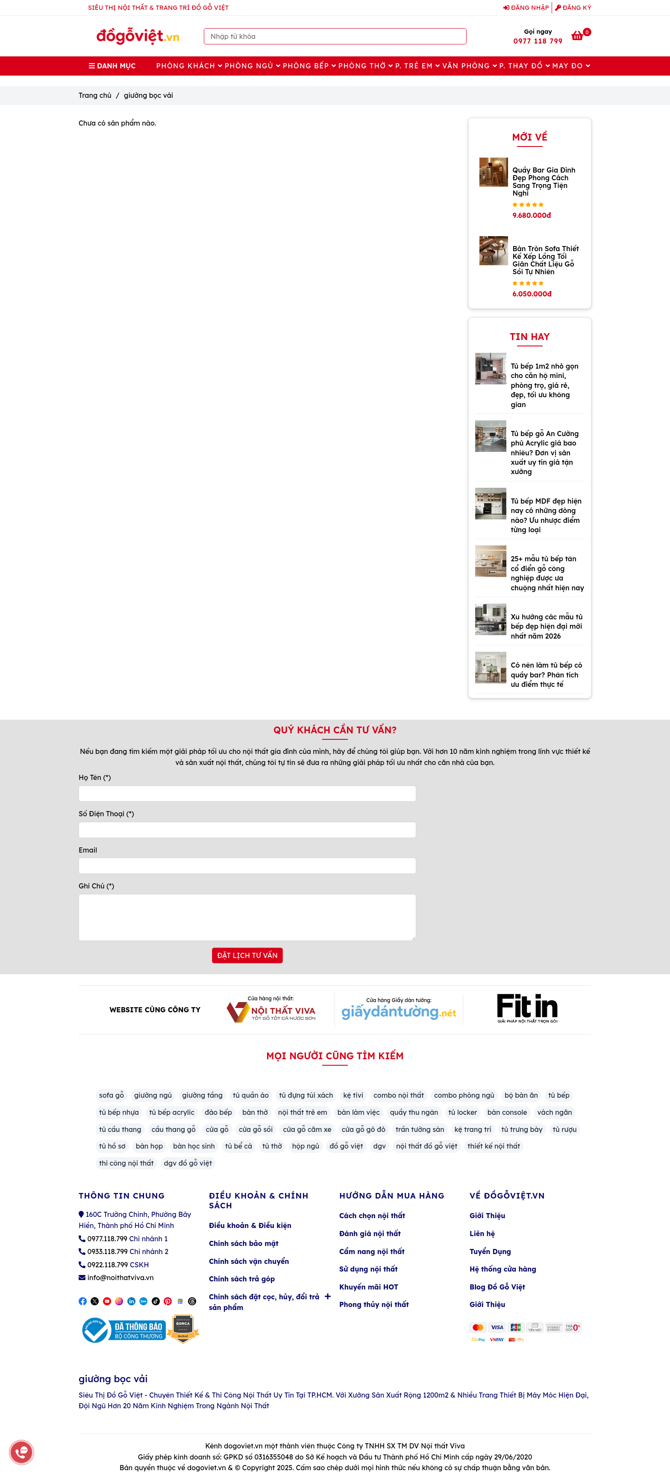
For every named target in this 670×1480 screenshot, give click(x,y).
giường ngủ (153, 1095)
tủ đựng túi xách (306, 1095)
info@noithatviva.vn (120, 1277)
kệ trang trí (473, 1129)
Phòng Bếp (310, 66)
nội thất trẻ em (302, 1112)
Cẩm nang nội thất (372, 1251)
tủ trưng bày (522, 1129)
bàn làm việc (359, 1112)
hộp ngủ (305, 1146)
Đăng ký (573, 8)
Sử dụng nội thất (368, 1269)
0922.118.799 (107, 1264)
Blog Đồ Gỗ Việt (497, 1287)
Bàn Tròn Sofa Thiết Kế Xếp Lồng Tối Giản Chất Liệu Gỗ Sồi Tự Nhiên (545, 260)
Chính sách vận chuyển (249, 1261)
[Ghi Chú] (247, 917)
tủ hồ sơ (112, 1146)
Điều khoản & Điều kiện (250, 1225)
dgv (379, 1146)
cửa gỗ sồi (256, 1129)
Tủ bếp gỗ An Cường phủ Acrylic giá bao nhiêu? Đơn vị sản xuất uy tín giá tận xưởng (545, 452)
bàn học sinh (194, 1146)
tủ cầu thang (120, 1129)
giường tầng (202, 1095)
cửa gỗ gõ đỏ (363, 1129)
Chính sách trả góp (242, 1279)
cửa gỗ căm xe (307, 1129)
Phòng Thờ (366, 66)
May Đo (571, 66)
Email (88, 850)
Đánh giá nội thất (370, 1233)
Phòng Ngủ (253, 66)
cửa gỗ (217, 1129)
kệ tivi (353, 1095)
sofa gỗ (111, 1095)
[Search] (458, 36)
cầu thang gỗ (174, 1129)
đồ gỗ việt (346, 1146)
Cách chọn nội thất (372, 1215)
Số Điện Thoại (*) (106, 813)
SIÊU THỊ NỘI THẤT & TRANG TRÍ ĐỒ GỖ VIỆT (158, 8)
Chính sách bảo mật (244, 1243)
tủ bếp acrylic (171, 1112)
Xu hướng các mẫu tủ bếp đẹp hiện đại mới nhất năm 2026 (546, 626)
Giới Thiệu (487, 1215)
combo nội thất (398, 1095)
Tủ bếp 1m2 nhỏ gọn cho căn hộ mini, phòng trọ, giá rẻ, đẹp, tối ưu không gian (544, 385)
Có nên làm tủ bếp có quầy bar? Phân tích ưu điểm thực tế (546, 675)
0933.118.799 (107, 1251)
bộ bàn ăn (521, 1095)
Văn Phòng (469, 66)
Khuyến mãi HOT (368, 1287)
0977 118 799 (538, 41)
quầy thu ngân (414, 1112)
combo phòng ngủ (464, 1095)
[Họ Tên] (247, 793)
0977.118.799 (107, 1238)
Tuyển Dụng (490, 1251)
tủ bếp (559, 1095)
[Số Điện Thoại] (247, 830)
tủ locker (463, 1112)
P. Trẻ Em (418, 66)
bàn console (507, 1112)
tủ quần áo (251, 1095)
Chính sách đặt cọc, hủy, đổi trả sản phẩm (270, 1300)
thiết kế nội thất (493, 1146)
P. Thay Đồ (524, 66)
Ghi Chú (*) (96, 886)
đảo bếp (218, 1112)
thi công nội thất (126, 1163)
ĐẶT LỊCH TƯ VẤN (247, 955)
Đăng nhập (526, 8)
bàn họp (149, 1146)
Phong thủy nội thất (374, 1304)
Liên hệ (482, 1233)
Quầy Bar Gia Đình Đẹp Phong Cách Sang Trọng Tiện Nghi (543, 181)
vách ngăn (555, 1112)
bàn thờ (255, 1112)
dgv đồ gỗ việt (188, 1163)
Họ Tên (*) (95, 777)
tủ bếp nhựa (119, 1112)
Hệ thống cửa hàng (503, 1269)
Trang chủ (95, 95)
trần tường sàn (420, 1129)
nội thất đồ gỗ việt (426, 1146)
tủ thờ (272, 1146)
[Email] (247, 866)
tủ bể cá (238, 1146)
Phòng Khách (189, 66)
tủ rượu (565, 1129)
